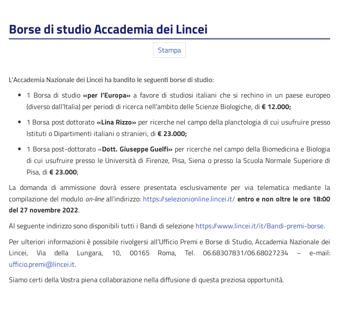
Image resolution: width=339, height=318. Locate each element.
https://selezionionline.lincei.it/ (189, 198)
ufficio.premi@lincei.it (42, 264)
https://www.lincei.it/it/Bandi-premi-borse (260, 225)
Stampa (169, 50)
